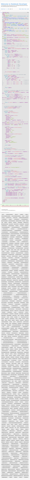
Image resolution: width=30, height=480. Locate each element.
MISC (3, 214)
